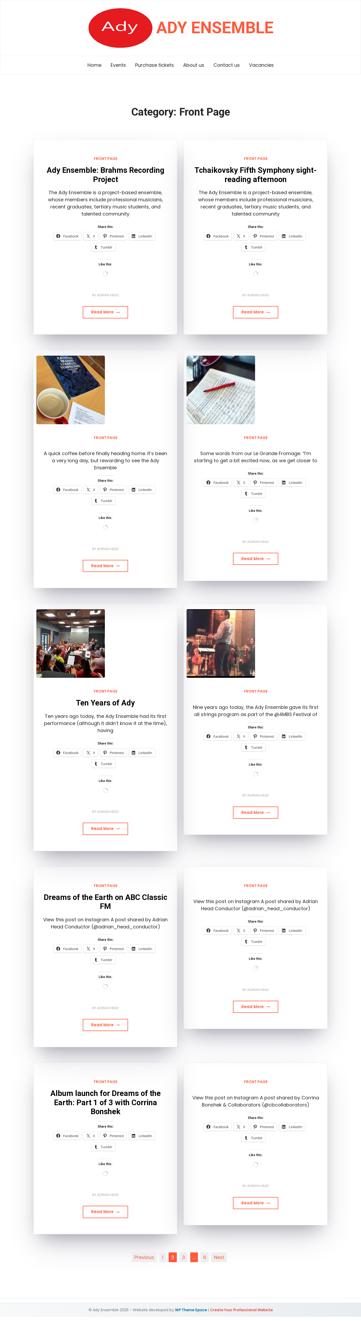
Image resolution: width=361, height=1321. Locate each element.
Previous (144, 1257)
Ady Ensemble (215, 27)
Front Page (105, 158)
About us (193, 65)
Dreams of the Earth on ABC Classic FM (105, 902)
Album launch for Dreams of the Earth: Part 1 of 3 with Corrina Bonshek (105, 1102)
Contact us (226, 65)
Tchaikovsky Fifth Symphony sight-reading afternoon (255, 175)
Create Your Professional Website (242, 1310)
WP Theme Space (189, 1310)
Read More (105, 312)
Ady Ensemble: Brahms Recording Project (105, 175)
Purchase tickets (154, 65)
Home (94, 65)
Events (118, 65)
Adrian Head (108, 295)
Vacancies (261, 65)
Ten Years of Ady (105, 702)
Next (219, 1257)
